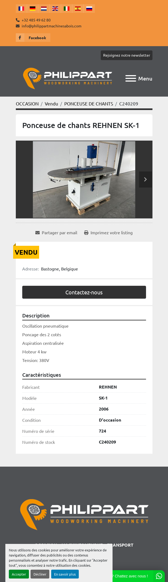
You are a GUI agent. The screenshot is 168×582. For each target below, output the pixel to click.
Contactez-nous (84, 292)
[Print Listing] (108, 232)
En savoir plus (65, 574)
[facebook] (33, 37)
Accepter (19, 574)
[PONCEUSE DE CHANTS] (88, 103)
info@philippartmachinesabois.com (51, 25)
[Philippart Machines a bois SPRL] (84, 514)
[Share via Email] (56, 232)
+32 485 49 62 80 (36, 19)
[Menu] (130, 78)
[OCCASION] (27, 103)
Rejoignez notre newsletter (126, 55)
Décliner (39, 574)
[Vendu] (51, 103)
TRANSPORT (120, 545)
